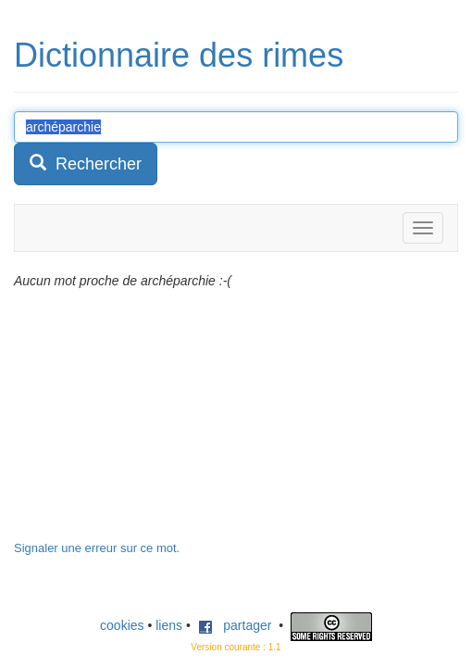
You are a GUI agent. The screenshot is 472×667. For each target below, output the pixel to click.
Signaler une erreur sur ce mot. (97, 548)
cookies (121, 625)
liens (168, 625)
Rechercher (86, 163)
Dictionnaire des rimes (178, 55)
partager (235, 625)
